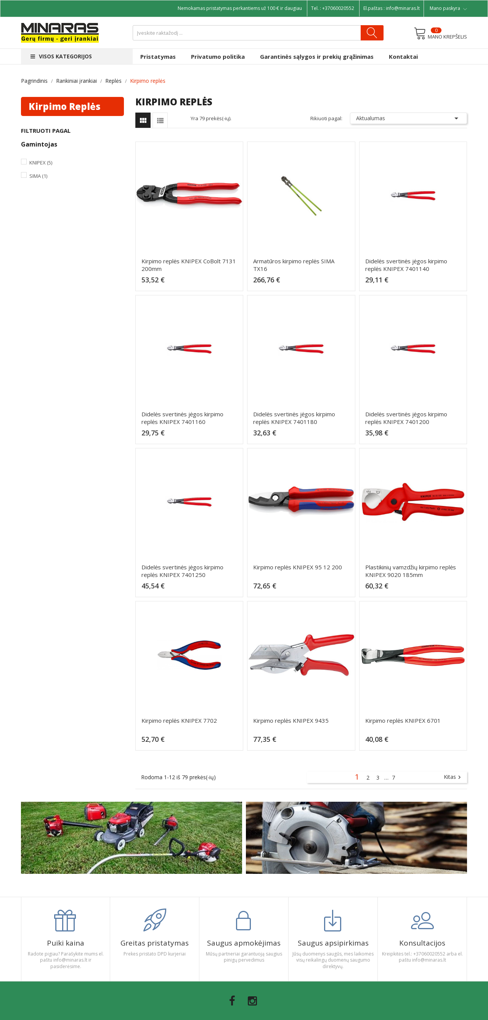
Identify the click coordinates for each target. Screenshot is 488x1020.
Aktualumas (408, 118)
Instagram (252, 1001)
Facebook (232, 1001)
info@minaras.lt (403, 8)
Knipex (40, 162)
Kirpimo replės (65, 106)
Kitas (453, 777)
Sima (38, 175)
